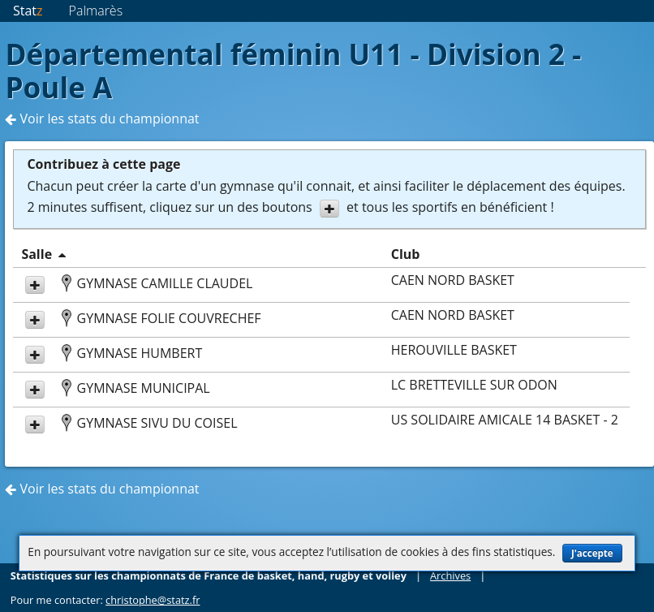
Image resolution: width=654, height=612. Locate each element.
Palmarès (96, 10)
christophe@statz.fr (152, 600)
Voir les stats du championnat (102, 118)
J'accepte (592, 553)
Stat (28, 10)
